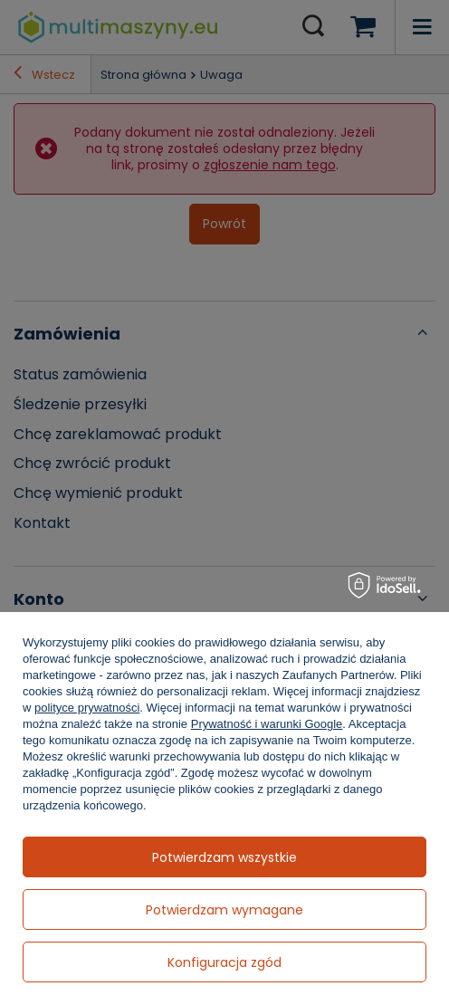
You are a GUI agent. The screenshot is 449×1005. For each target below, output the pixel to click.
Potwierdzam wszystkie (224, 857)
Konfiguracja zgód (224, 962)
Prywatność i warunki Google (267, 724)
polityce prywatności (86, 707)
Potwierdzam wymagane (224, 910)
